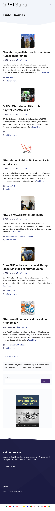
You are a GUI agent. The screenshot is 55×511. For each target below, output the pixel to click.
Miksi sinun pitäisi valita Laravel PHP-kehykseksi (26, 162)
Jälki (4, 492)
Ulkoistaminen (11, 78)
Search (7, 377)
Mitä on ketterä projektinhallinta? (24, 214)
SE (6, 132)
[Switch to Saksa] (24, 506)
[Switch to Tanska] (10, 506)
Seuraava (13, 356)
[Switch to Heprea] (27, 506)
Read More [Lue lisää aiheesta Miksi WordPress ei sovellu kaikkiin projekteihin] (32, 340)
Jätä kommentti (12, 81)
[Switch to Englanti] (17, 506)
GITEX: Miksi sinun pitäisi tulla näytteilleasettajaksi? (21, 108)
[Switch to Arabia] (6, 506)
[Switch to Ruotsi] (48, 506)
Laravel (8, 186)
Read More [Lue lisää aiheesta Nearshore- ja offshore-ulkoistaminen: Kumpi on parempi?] (45, 73)
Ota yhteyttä (10, 466)
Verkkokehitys (11, 345)
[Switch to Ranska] (20, 506)
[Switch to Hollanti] (13, 506)
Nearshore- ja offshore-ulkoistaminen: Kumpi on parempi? (27, 54)
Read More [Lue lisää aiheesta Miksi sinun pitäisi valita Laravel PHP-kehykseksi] (40, 181)
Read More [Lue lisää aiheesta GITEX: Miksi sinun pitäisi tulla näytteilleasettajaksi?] (36, 127)
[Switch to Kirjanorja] (41, 506)
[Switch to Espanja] (45, 506)
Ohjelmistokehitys (12, 236)
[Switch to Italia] (31, 506)
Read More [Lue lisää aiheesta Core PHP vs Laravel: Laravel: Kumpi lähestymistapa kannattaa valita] (7, 286)
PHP (13, 186)
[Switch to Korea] (38, 506)
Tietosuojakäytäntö (15, 492)
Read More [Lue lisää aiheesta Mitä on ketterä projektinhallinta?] (17, 232)
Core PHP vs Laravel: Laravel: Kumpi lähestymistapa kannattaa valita (25, 267)
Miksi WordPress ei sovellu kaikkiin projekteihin (25, 321)
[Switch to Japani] (34, 506)
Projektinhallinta (26, 236)
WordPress (21, 345)
